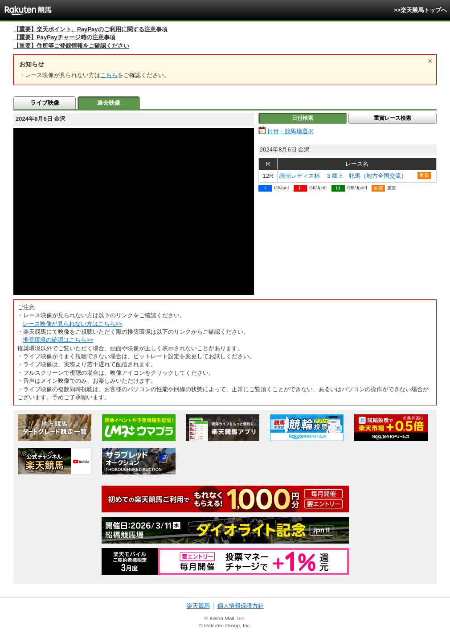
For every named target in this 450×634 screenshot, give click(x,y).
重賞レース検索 (392, 118)
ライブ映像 (44, 102)
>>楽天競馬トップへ (420, 10)
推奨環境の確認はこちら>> (58, 339)
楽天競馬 (198, 605)
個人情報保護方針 (240, 605)
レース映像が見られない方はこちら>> (72, 323)
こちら (109, 75)
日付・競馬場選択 (290, 131)
